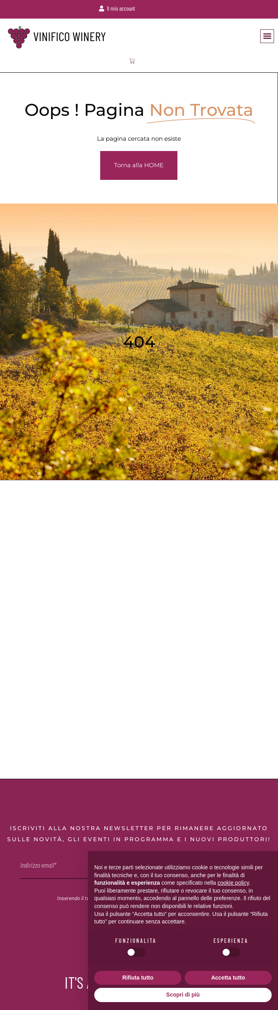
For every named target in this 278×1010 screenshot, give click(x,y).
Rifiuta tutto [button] (138, 977)
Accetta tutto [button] (228, 977)
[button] (267, 36)
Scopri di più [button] (183, 994)
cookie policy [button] (233, 883)
